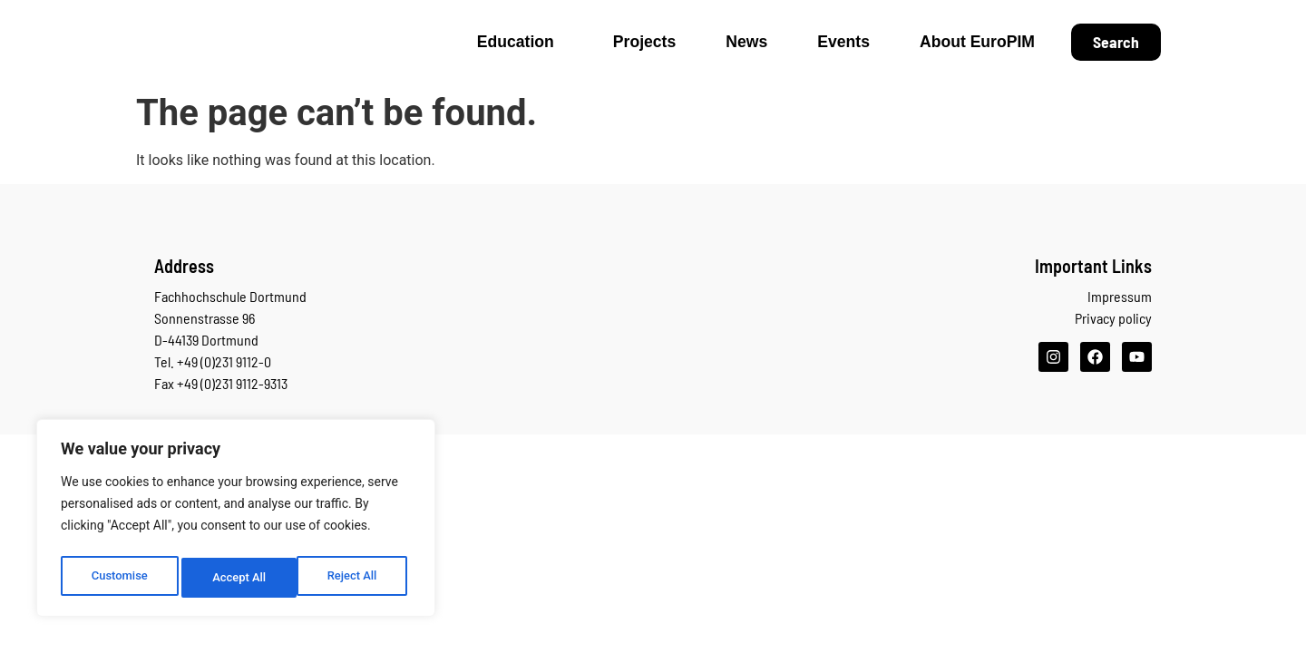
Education (520, 42)
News (746, 42)
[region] (235, 521)
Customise (118, 577)
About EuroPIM (977, 42)
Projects (644, 42)
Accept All (355, 577)
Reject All (237, 577)
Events (843, 42)
